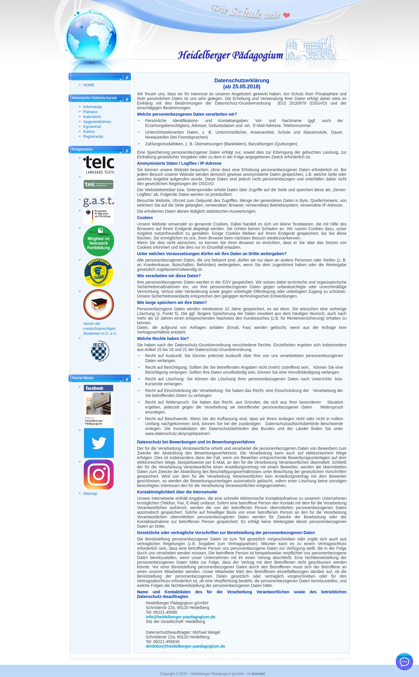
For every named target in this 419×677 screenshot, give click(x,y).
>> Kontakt (256, 674)
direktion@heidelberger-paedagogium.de (185, 646)
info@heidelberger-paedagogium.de (180, 617)
